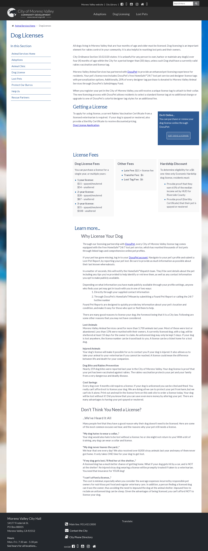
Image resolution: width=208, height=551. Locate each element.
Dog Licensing (121, 14)
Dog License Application (86, 125)
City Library (111, 4)
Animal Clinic (18, 66)
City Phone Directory (81, 537)
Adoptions (99, 14)
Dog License (18, 72)
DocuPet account (138, 257)
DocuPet (132, 71)
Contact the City (79, 530)
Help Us (16, 91)
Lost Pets (142, 14)
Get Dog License (178, 135)
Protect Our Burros (22, 84)
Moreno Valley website (92, 4)
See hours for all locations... (22, 545)
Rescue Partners (20, 97)
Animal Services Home (25, 25)
